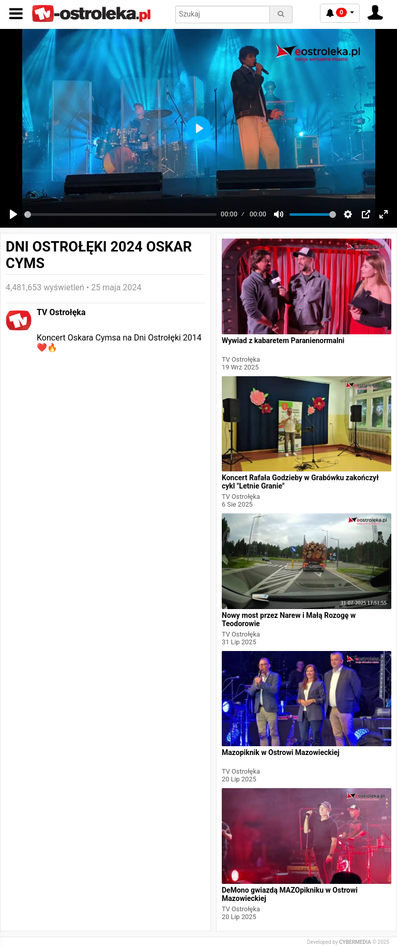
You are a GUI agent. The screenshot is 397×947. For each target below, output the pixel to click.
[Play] (13, 214)
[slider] (120, 214)
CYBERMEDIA (355, 942)
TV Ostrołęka (61, 312)
